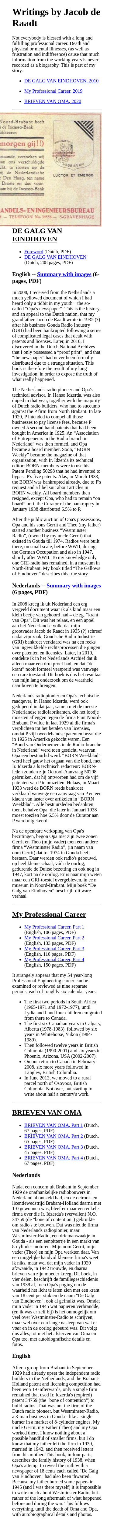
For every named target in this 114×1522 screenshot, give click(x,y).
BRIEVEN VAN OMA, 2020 (52, 101)
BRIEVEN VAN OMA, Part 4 (53, 1157)
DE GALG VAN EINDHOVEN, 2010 (61, 80)
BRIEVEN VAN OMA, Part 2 (53, 1136)
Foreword (33, 251)
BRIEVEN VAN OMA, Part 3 (53, 1146)
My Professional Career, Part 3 (54, 948)
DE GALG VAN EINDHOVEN (55, 257)
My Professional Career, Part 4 (54, 959)
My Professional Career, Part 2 (54, 937)
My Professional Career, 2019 (53, 91)
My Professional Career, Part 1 (54, 926)
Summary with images (64, 274)
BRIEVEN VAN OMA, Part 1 (53, 1125)
